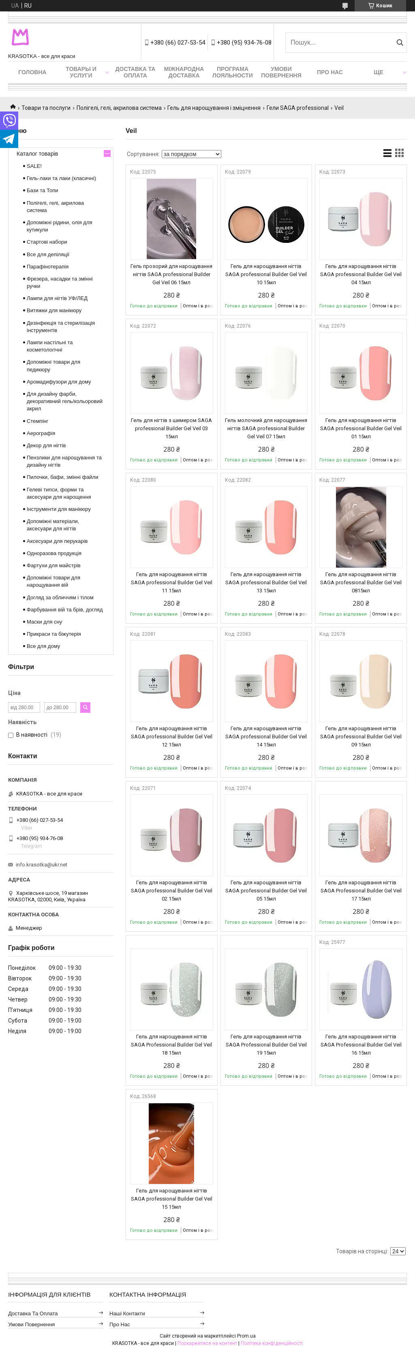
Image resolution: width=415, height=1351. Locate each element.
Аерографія (41, 433)
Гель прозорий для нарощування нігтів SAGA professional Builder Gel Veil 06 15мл (171, 274)
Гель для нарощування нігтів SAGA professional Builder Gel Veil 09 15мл (361, 736)
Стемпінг (37, 421)
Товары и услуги (81, 72)
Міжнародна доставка (184, 72)
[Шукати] (400, 42)
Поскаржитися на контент (207, 1343)
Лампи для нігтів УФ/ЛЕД (57, 298)
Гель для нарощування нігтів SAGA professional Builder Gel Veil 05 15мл (266, 890)
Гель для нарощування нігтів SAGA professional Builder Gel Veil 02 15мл (171, 890)
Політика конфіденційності (272, 1343)
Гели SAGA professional (298, 108)
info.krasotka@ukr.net (41, 865)
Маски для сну (44, 622)
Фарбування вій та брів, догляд (65, 610)
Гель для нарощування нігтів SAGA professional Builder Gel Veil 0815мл (361, 582)
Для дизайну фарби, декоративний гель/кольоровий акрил (65, 401)
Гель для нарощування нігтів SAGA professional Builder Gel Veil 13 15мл (266, 582)
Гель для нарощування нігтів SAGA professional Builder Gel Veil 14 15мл (266, 736)
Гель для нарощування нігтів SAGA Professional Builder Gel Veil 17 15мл (361, 890)
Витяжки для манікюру (54, 310)
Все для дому (43, 646)
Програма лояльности (232, 72)
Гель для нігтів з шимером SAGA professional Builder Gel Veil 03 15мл (171, 428)
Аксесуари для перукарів (57, 541)
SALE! (34, 166)
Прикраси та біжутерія (54, 634)
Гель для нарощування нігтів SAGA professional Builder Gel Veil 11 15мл (171, 582)
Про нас (330, 72)
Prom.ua (246, 1336)
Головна (32, 72)
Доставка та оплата (136, 72)
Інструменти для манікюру (59, 509)
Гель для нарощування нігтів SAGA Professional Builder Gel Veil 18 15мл (171, 1045)
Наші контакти (127, 1313)
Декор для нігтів (46, 445)
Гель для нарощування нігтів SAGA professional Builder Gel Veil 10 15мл (266, 274)
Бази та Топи (42, 190)
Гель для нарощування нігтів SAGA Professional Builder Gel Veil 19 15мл (266, 1045)
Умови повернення (281, 72)
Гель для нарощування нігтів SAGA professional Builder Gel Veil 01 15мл (361, 428)
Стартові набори (47, 242)
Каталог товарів (37, 153)
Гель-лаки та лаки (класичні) (61, 178)
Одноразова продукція (54, 553)
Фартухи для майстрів (54, 565)
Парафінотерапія (47, 267)
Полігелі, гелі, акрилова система (119, 108)
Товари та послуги (46, 108)
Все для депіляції (48, 254)
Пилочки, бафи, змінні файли (62, 477)
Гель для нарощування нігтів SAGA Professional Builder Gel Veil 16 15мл (361, 1045)
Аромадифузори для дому (59, 382)
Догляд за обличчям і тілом (60, 597)
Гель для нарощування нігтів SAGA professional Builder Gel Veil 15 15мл (171, 1199)
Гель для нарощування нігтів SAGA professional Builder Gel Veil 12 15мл (171, 736)
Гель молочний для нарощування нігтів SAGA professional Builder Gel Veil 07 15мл (266, 428)
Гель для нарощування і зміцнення (214, 108)
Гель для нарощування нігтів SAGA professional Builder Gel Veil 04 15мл (361, 274)
